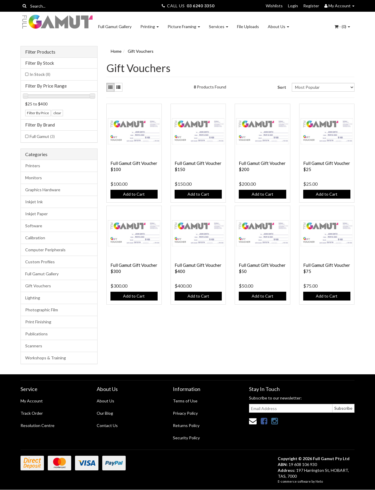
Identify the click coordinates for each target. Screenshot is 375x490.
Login (293, 5)
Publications (36, 333)
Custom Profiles (40, 261)
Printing (149, 26)
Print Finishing (38, 321)
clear (57, 113)
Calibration (35, 237)
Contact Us (107, 425)
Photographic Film (41, 309)
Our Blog (105, 413)
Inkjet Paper (36, 213)
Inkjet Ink (34, 201)
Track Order (32, 413)
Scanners (33, 345)
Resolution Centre (37, 425)
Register (311, 5)
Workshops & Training (45, 357)
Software (33, 225)
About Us (278, 26)
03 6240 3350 (200, 5)
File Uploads (248, 26)
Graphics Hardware (42, 189)
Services (218, 26)
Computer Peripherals (45, 249)
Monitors (33, 177)
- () (342, 26)
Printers (32, 165)
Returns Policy (186, 425)
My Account (32, 400)
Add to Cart (134, 194)
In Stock (40, 74)
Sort (281, 87)
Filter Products (40, 51)
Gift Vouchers (38, 285)
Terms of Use (185, 400)
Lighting (32, 297)
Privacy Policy (185, 413)
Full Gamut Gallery (115, 26)
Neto (319, 481)
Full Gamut (42, 136)
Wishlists (274, 5)
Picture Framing (184, 26)
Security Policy (186, 437)
